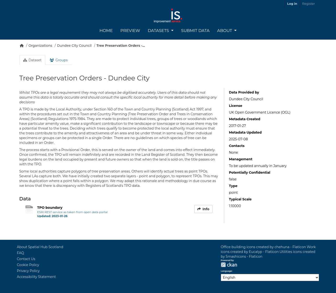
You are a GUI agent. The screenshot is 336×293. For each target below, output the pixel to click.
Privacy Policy (28, 271)
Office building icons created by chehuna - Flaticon (263, 247)
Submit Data (195, 30)
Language (226, 271)
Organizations (40, 45)
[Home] (22, 45)
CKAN (229, 264)
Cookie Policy (28, 265)
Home (106, 30)
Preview (130, 30)
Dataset (32, 60)
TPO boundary (50, 207)
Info (203, 209)
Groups (59, 60)
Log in (292, 3)
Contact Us (26, 259)
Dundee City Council (74, 45)
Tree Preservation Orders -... (120, 45)
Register (308, 3)
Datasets (159, 30)
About (225, 30)
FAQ (20, 253)
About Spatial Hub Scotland (40, 247)
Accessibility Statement (36, 277)
